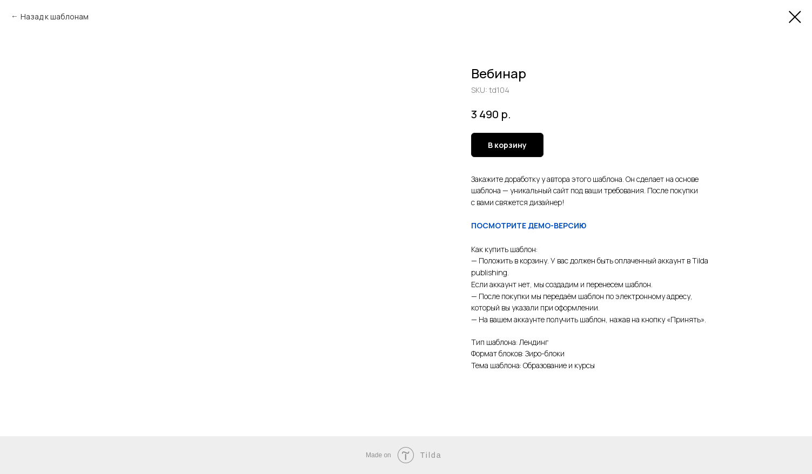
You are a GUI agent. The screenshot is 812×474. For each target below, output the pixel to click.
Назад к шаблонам (55, 16)
